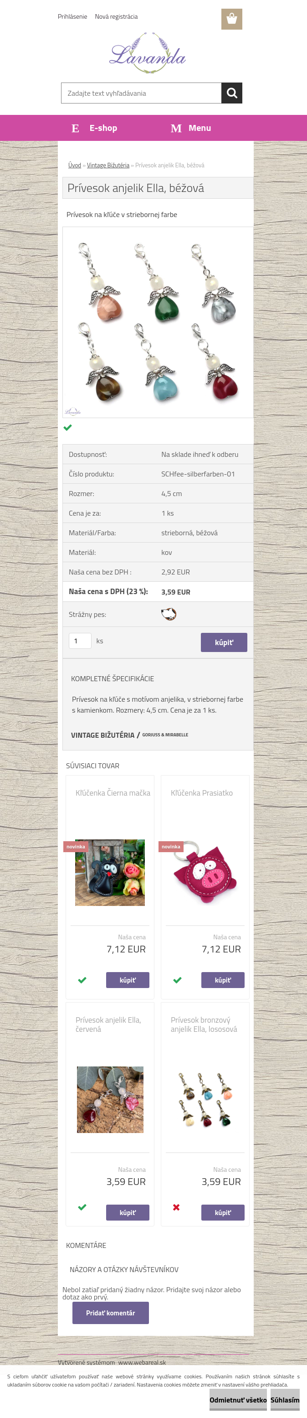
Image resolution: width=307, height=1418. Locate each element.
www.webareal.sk (142, 1362)
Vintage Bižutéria (108, 165)
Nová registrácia (116, 16)
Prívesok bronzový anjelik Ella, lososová (204, 1024)
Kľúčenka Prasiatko (202, 792)
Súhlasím (285, 1399)
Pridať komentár (110, 1313)
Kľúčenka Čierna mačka (113, 792)
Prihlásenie (72, 16)
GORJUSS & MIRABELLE (165, 734)
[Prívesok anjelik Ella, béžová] (158, 230)
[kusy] (80, 641)
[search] (231, 93)
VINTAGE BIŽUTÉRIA (102, 735)
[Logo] (147, 53)
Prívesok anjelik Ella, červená (108, 1024)
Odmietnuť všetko (238, 1399)
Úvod (74, 165)
